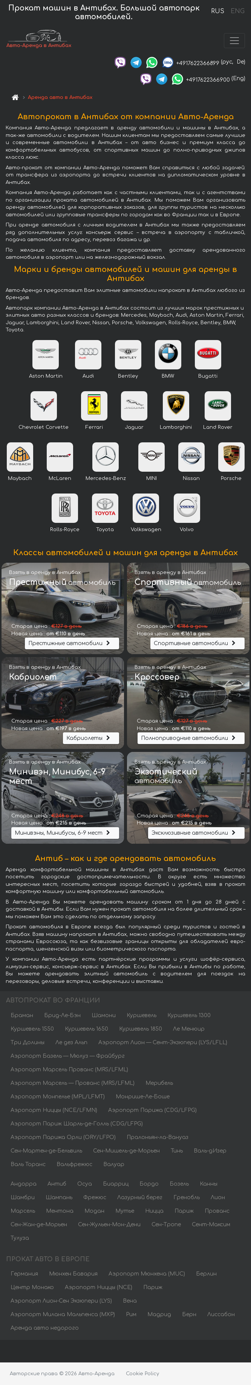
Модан (94, 1211)
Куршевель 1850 (140, 1029)
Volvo (187, 529)
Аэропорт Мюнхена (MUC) (147, 1274)
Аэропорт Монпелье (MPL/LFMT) (58, 1096)
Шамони (104, 1015)
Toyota (105, 529)
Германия (24, 1274)
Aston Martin (46, 376)
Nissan (191, 478)
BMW (168, 376)
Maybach (20, 478)
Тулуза (20, 1238)
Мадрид (159, 1314)
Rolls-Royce (65, 529)
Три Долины (27, 1042)
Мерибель (159, 1083)
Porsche (231, 478)
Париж (184, 1211)
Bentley (128, 376)
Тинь (177, 1151)
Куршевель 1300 (189, 1015)
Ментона (59, 1211)
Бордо (149, 1184)
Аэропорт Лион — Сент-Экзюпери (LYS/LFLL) (162, 1042)
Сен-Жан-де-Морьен (39, 1224)
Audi (88, 376)
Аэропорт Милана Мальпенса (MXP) (63, 1314)
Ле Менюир (189, 1029)
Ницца (154, 1211)
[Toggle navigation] (234, 40)
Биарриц (116, 1184)
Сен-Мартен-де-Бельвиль (46, 1151)
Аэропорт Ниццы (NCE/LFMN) (54, 1110)
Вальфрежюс (74, 1164)
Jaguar (134, 427)
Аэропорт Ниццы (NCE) (98, 1287)
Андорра (24, 1184)
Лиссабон (221, 1314)
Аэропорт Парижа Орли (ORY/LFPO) (63, 1137)
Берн (189, 1314)
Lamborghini (176, 427)
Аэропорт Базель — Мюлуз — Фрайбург (68, 1056)
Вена (130, 1301)
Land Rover (218, 427)
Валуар (113, 1164)
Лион (218, 1197)
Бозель (179, 1184)
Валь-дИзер (210, 1151)
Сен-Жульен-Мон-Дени (109, 1224)
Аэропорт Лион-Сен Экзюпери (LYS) (61, 1301)
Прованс (217, 1211)
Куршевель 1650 (86, 1029)
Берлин (206, 1274)
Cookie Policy (142, 1373)
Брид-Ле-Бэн (62, 1015)
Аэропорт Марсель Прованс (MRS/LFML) (69, 1069)
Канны (208, 1184)
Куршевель (141, 1015)
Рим (131, 1314)
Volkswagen (146, 529)
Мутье (124, 1211)
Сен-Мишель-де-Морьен (126, 1151)
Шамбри (23, 1197)
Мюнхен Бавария (73, 1274)
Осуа (84, 1184)
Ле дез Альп (71, 1042)
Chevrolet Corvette (43, 427)
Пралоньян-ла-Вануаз (157, 1137)
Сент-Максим (211, 1224)
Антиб (56, 1184)
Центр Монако (32, 1287)
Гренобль (186, 1197)
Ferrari (94, 427)
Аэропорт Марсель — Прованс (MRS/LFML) (73, 1083)
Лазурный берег (139, 1197)
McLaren (60, 478)
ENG (237, 11)
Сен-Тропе (166, 1224)
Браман (22, 1015)
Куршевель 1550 (32, 1029)
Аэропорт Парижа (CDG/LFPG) (152, 1110)
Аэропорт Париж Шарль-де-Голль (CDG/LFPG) (77, 1124)
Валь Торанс (28, 1164)
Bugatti (207, 376)
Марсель (23, 1211)
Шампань (59, 1197)
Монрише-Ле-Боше (143, 1096)
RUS (217, 11)
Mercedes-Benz (106, 478)
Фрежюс (94, 1197)
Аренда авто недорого (45, 1328)
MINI (151, 478)
